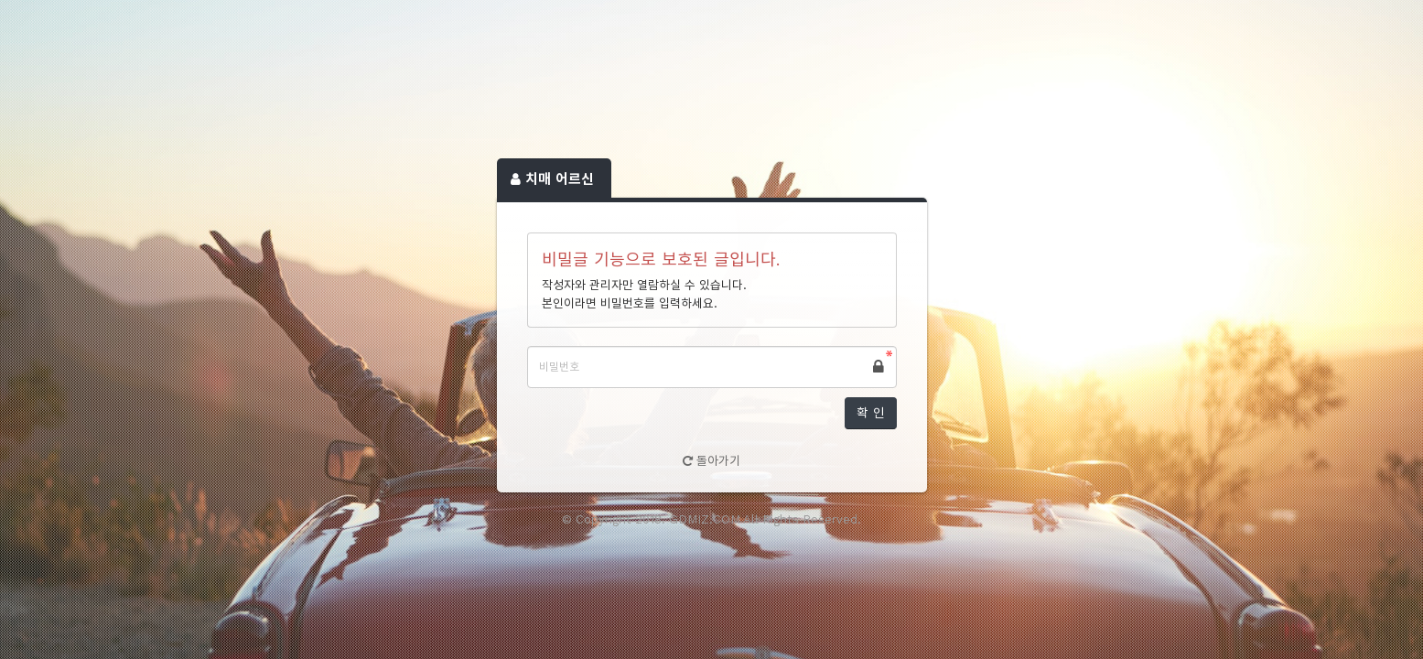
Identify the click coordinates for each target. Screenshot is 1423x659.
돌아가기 (711, 461)
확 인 (871, 412)
